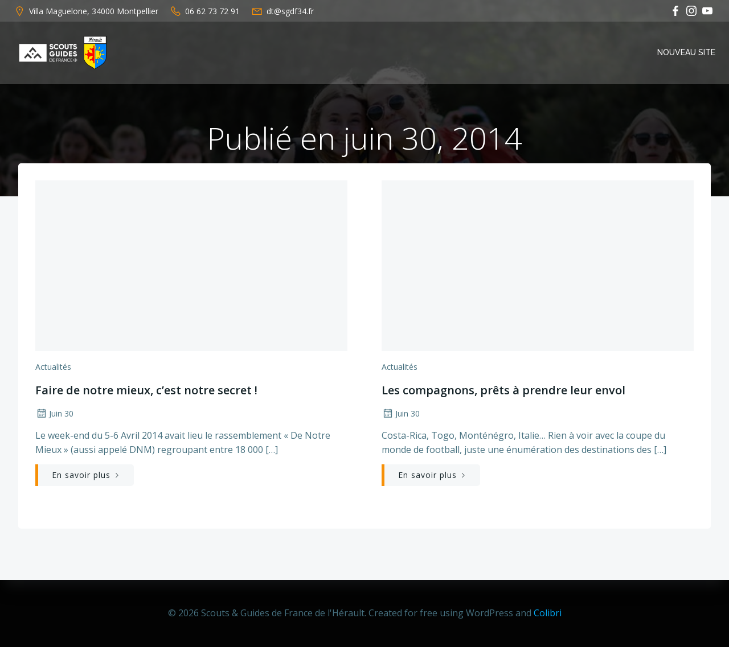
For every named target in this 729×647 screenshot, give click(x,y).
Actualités (53, 366)
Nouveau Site (686, 52)
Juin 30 (54, 413)
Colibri (548, 613)
